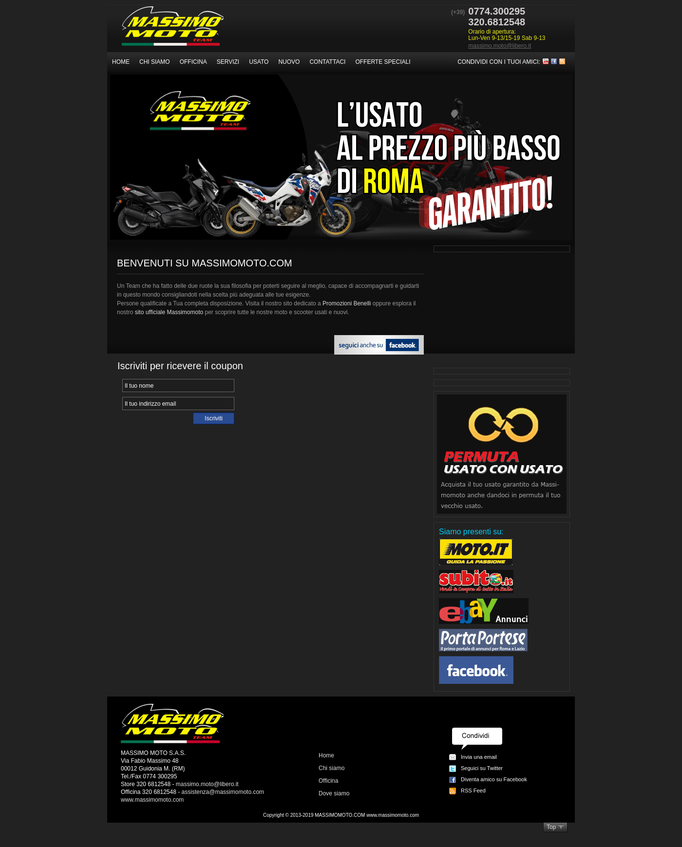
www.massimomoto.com (152, 799)
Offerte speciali (382, 61)
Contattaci (327, 61)
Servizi (228, 61)
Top (551, 827)
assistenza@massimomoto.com (223, 792)
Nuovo (289, 61)
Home (121, 61)
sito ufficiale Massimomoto (169, 312)
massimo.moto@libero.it (499, 45)
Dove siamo (334, 793)
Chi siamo (154, 61)
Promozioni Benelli (346, 303)
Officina (193, 61)
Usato (258, 61)
